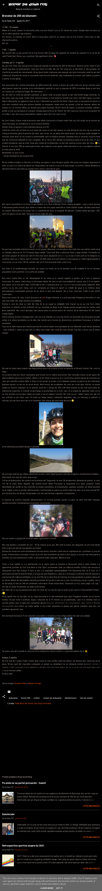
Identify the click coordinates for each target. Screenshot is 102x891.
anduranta (13, 698)
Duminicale (8, 814)
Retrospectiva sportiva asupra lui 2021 (23, 845)
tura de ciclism (86, 698)
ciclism (37, 698)
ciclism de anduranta (52, 698)
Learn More (46, 888)
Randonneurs (70, 698)
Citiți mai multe (91, 806)
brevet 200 (25, 698)
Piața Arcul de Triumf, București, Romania (33, 703)
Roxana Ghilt (20, 683)
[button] (98, 16)
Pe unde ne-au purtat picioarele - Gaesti (24, 783)
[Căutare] (98, 5)
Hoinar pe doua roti (28, 4)
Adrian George (34, 683)
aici (44, 297)
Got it (59, 888)
